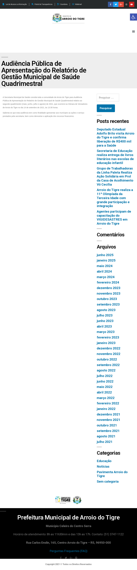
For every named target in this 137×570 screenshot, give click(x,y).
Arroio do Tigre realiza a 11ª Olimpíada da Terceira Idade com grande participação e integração (115, 198)
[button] (133, 17)
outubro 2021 (107, 425)
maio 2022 (105, 387)
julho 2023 (105, 315)
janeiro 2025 (106, 260)
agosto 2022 (106, 370)
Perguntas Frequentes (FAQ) (68, 551)
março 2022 (106, 398)
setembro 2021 (108, 431)
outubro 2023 (107, 299)
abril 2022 (104, 392)
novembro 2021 (108, 420)
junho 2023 (105, 321)
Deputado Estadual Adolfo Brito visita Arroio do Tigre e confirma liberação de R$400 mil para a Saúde (115, 137)
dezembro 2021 (108, 414)
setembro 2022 (108, 365)
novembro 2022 (108, 354)
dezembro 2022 (108, 348)
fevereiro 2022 (108, 403)
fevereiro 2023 (108, 337)
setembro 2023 (108, 304)
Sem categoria (108, 481)
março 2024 (106, 277)
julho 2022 (105, 376)
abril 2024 (104, 271)
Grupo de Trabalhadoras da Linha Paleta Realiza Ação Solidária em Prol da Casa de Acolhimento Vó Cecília (115, 176)
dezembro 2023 (108, 288)
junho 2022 (105, 381)
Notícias (103, 466)
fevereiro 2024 (108, 282)
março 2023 (106, 332)
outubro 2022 (107, 359)
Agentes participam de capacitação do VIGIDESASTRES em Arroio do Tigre (114, 217)
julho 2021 (105, 442)
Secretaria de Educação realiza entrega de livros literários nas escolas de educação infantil (115, 157)
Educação (104, 461)
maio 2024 (105, 266)
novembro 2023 (108, 293)
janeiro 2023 (106, 343)
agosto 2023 (106, 310)
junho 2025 (105, 255)
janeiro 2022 (106, 409)
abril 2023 (104, 326)
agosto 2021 (106, 436)
